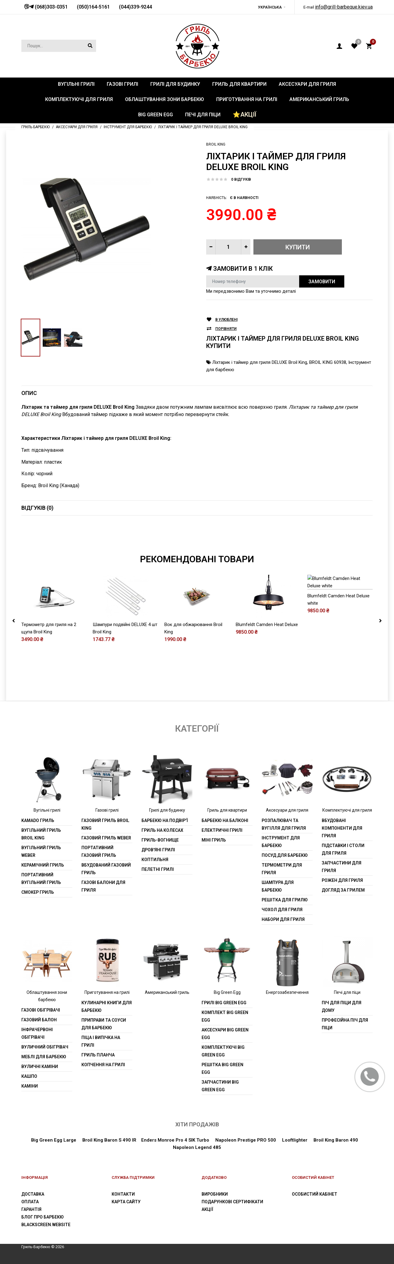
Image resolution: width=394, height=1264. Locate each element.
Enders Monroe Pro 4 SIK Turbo (175, 1140)
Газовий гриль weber (106, 837)
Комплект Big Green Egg (225, 1016)
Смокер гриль (37, 892)
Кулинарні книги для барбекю (106, 1006)
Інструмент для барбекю (281, 841)
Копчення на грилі (103, 1064)
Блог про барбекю (42, 1217)
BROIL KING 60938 (327, 362)
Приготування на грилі (107, 992)
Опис (29, 393)
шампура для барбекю (278, 886)
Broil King (215, 144)
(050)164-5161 (93, 7)
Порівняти (226, 329)
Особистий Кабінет (314, 1194)
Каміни (29, 1086)
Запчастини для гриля (341, 866)
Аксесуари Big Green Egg (225, 1033)
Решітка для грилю (285, 899)
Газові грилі (107, 810)
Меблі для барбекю (43, 1056)
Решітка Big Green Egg (222, 1068)
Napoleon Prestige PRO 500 (245, 1140)
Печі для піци (347, 992)
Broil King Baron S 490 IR (109, 1140)
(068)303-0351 (51, 7)
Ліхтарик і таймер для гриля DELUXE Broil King (259, 362)
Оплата (30, 1201)
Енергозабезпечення (287, 992)
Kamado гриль (37, 820)
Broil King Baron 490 (335, 1140)
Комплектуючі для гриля (347, 810)
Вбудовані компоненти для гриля (342, 828)
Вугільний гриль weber (41, 851)
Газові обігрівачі (40, 1010)
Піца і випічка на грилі (100, 1041)
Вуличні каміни (39, 1066)
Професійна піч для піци (345, 1024)
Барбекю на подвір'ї (164, 820)
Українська (270, 7)
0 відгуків (241, 179)
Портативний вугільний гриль (41, 878)
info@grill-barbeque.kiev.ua (344, 7)
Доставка (32, 1194)
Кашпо (29, 1076)
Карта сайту (126, 1201)
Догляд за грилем (343, 890)
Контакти (123, 1194)
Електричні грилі (222, 830)
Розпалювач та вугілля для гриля (284, 824)
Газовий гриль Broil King (105, 824)
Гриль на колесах (162, 830)
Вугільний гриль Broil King (41, 834)
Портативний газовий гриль (98, 851)
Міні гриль (214, 840)
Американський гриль (167, 992)
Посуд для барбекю (285, 855)
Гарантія (31, 1209)
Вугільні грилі (47, 810)
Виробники (215, 1194)
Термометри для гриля (282, 869)
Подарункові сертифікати (232, 1201)
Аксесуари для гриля (287, 810)
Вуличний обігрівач (44, 1047)
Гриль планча (98, 1054)
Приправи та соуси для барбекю (103, 1024)
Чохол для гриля (282, 909)
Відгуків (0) (37, 508)
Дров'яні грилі (158, 849)
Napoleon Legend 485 (197, 1147)
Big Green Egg (227, 992)
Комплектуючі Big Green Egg (223, 1051)
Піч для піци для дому (341, 1006)
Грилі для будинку (167, 810)
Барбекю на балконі (225, 820)
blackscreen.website (45, 1224)
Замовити (321, 281)
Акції (207, 1209)
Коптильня (154, 859)
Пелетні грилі (157, 869)
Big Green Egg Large (53, 1140)
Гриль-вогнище (160, 840)
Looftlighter (294, 1140)
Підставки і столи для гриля (343, 849)
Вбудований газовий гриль (106, 869)
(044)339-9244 (135, 7)
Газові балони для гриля (103, 886)
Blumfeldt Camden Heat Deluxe (267, 646)
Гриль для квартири (227, 810)
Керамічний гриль (42, 865)
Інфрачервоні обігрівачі (37, 1033)
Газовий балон (39, 1019)
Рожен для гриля (342, 880)
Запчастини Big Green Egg (220, 1086)
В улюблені (226, 320)
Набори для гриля (283, 919)
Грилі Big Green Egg (224, 1002)
